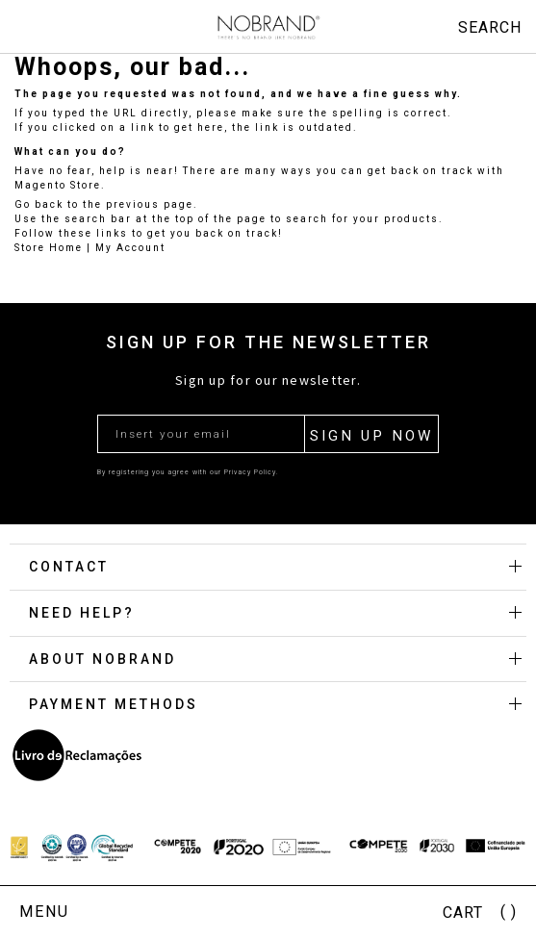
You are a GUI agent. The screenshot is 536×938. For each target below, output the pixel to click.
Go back (39, 204)
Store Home (48, 247)
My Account (130, 247)
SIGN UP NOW (371, 435)
